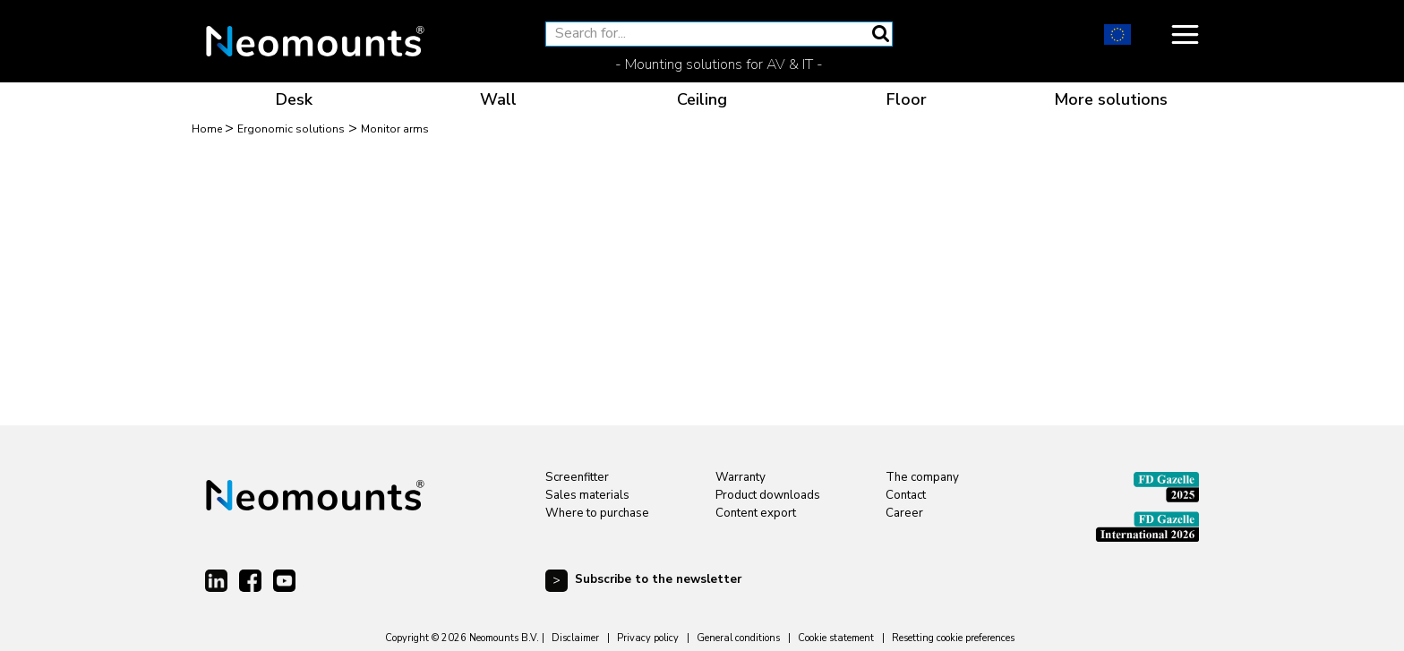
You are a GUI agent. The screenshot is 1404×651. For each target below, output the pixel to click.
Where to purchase (597, 513)
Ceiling (702, 99)
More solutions (1111, 99)
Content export (755, 513)
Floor (906, 99)
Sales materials (587, 495)
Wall (498, 99)
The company (922, 477)
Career (904, 513)
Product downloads (767, 495)
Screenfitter (577, 477)
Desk (294, 99)
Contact (906, 495)
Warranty (740, 477)
